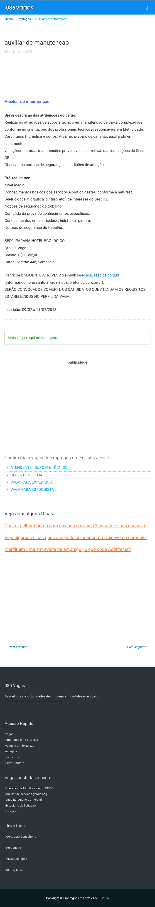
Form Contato (14, 763)
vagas (9, 734)
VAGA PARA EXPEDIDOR (31, 482)
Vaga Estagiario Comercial (23, 799)
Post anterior (16, 647)
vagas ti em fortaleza (19, 745)
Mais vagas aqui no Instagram (33, 337)
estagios (11, 751)
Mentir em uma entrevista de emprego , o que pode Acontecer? (68, 549)
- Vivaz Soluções (16, 859)
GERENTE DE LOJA (26, 475)
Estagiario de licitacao (20, 805)
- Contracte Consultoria (20, 836)
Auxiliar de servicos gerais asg (26, 794)
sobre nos (12, 757)
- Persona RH (13, 847)
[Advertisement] (77, 79)
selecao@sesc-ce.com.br (98, 275)
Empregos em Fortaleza (21, 739)
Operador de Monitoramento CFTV (28, 788)
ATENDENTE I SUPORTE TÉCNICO (39, 467)
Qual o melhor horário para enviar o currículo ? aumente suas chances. (75, 525)
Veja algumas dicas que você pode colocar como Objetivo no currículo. (76, 537)
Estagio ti (11, 811)
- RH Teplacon (14, 870)
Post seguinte (138, 647)
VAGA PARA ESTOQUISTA (32, 489)
